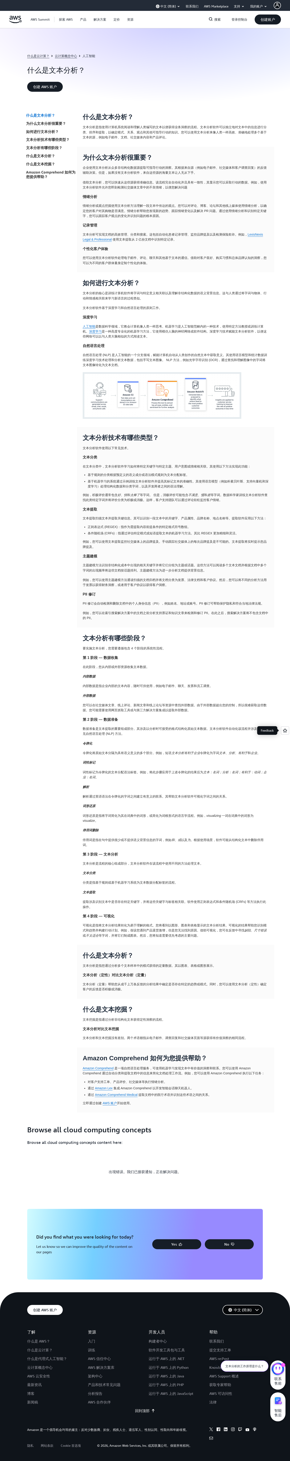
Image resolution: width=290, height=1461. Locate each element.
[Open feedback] (285, 730)
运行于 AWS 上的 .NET (166, 1358)
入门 (91, 1341)
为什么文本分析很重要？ (46, 123)
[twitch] (240, 1429)
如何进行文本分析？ (42, 131)
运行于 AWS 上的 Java (166, 1376)
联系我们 (216, 1341)
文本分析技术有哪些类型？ (48, 139)
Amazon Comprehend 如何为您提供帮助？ (50, 174)
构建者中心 (158, 1341)
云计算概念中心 (66, 56)
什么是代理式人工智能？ (47, 1358)
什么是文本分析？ (40, 115)
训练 (91, 1350)
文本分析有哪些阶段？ (44, 147)
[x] (211, 1429)
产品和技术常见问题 (104, 1384)
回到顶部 (145, 1410)
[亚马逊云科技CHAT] (277, 1369)
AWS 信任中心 (99, 1358)
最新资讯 (34, 1384)
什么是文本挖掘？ (40, 164)
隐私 (30, 1445)
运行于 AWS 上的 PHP (166, 1384)
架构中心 (95, 1376)
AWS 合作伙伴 (99, 1402)
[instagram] (233, 1429)
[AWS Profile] (277, 5)
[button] (65, 19)
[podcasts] (254, 1429)
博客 (30, 1393)
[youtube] (247, 1429)
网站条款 (47, 1445)
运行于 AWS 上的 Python (168, 1367)
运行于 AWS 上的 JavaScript (171, 1393)
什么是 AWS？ (38, 1341)
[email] (211, 1438)
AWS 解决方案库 (101, 1367)
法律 (213, 1402)
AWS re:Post (219, 1358)
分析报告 (95, 1393)
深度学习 (95, 331)
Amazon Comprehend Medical (116, 1095)
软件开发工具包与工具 (167, 1350)
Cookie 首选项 (71, 1445)
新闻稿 (32, 1402)
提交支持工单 (220, 1350)
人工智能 (89, 326)
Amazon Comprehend (98, 1068)
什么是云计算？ (38, 56)
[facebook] (218, 1429)
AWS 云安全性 (38, 1376)
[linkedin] (225, 1429)
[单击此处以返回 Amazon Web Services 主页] (15, 22)
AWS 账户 (110, 1103)
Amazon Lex (104, 1088)
